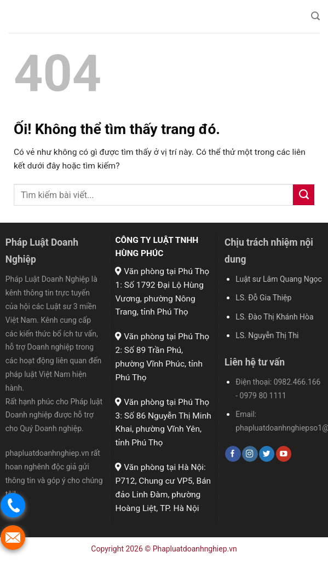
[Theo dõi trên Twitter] (266, 454)
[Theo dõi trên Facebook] (232, 454)
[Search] (315, 16)
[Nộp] (303, 194)
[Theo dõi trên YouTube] (283, 454)
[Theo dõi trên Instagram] (249, 454)
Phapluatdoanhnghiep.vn (195, 548)
